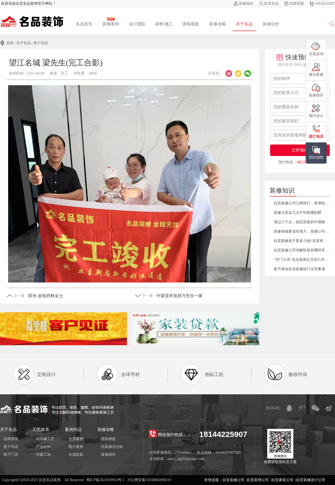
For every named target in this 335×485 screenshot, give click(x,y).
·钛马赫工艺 (44, 439)
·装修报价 (108, 455)
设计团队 (137, 24)
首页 (10, 43)
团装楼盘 (190, 24)
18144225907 (325, 3)
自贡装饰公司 (258, 480)
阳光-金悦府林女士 (45, 295)
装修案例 (110, 22)
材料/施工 (164, 24)
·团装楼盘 (108, 439)
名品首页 (84, 24)
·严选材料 (43, 447)
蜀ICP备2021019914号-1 (105, 480)
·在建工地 (43, 455)
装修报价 (246, 3)
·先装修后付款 (111, 447)
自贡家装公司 (282, 480)
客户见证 (41, 43)
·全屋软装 (75, 455)
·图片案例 (75, 447)
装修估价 (271, 24)
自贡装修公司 (233, 480)
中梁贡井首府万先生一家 (180, 295)
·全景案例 (75, 439)
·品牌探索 (10, 439)
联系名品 (271, 3)
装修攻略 (217, 24)
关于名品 (244, 24)
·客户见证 (10, 447)
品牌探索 (296, 3)
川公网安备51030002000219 (149, 480)
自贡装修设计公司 (310, 480)
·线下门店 (10, 455)
